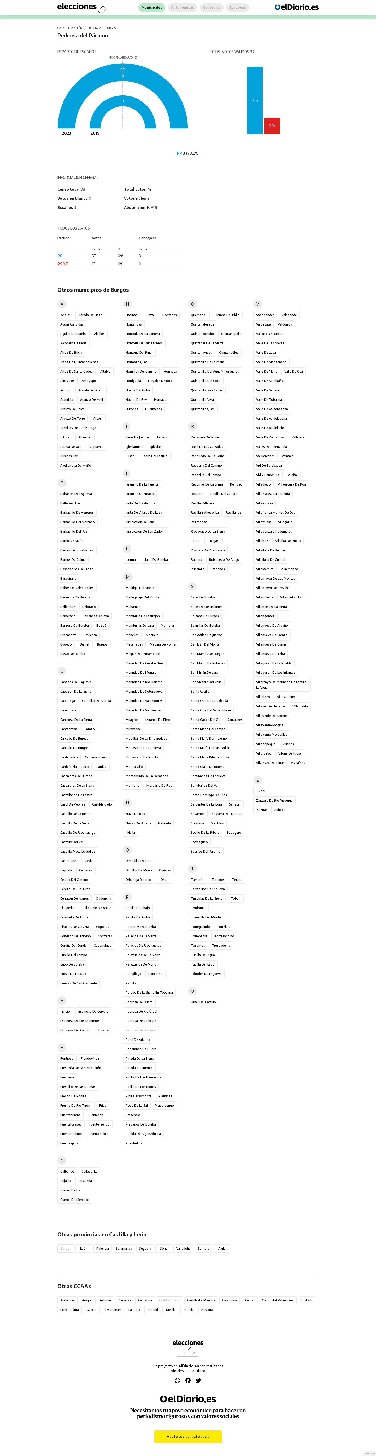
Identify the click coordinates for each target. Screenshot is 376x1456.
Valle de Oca (293, 371)
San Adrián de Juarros (206, 635)
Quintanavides (201, 353)
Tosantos (198, 945)
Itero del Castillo (156, 456)
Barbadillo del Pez (73, 531)
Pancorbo (155, 974)
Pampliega (133, 974)
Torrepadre (199, 936)
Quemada (198, 315)
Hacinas (131, 315)
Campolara (68, 710)
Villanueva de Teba (270, 654)
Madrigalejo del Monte (142, 597)
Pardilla (131, 983)
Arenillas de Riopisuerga (78, 428)
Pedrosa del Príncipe (141, 1021)
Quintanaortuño (202, 334)
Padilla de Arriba (138, 917)
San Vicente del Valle (206, 682)
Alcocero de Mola (73, 343)
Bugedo (66, 644)
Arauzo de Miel (91, 400)
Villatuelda (300, 706)
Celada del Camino (74, 880)
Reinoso (236, 484)
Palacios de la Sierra (141, 936)
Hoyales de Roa (160, 381)
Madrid (153, 1310)
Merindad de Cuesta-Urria (145, 663)
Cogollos (102, 927)
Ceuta (249, 1300)
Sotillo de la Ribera (205, 833)
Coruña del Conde (73, 945)
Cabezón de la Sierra (76, 691)
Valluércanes (265, 456)
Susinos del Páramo (206, 851)
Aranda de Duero (91, 390)
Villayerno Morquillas (271, 734)
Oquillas (165, 870)
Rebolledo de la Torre (207, 456)
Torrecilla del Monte (206, 917)
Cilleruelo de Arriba (74, 917)
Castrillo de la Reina (75, 814)
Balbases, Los (70, 503)
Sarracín (235, 804)
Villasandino (286, 697)
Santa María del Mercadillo (210, 748)
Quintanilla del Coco (206, 381)
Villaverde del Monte (271, 716)
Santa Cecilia (200, 691)
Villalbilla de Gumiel (270, 560)
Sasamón (198, 814)
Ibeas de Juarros (137, 437)
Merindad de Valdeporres (144, 701)
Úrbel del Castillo (203, 1002)
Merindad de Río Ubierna (144, 682)
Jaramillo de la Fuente (142, 484)
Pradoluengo (164, 1105)
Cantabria (145, 1300)
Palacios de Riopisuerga (143, 945)
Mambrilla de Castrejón (143, 616)
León (83, 1249)
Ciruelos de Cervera (74, 927)
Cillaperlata (68, 908)
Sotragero (234, 833)
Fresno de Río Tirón (75, 1105)
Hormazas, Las (137, 362)
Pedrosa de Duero (139, 1002)
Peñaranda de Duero (141, 1049)
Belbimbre (67, 607)
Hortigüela (133, 381)
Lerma (131, 560)
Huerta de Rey (136, 400)
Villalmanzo (289, 569)
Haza (150, 315)
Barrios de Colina (73, 560)
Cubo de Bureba (72, 964)
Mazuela (152, 635)
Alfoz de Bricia (71, 353)
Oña (164, 880)
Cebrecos (86, 870)
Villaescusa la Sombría (273, 494)
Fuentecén (95, 1115)
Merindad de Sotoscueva (144, 691)
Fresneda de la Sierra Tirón (80, 1068)
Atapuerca (96, 447)
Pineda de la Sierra (140, 1058)
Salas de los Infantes (206, 607)
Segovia (145, 1249)
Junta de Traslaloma (140, 503)
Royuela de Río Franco (208, 550)
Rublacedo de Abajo (224, 560)
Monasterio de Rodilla (142, 757)
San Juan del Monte (205, 644)
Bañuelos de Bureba (75, 597)
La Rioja (134, 1310)
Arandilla (66, 400)
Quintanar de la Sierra (207, 343)
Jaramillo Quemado (140, 494)
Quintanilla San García (207, 390)
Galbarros (67, 1171)
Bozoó (101, 625)
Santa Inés (235, 720)
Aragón (87, 1300)
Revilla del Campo (223, 494)
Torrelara (224, 927)
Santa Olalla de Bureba (208, 767)
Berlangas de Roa (96, 616)
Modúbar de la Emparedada (146, 738)
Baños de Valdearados (77, 588)
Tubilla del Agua (203, 955)
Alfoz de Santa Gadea (76, 371)
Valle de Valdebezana (272, 409)
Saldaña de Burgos (205, 616)
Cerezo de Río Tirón (75, 889)
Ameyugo (89, 381)
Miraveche (133, 729)
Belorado (89, 607)
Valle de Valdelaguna (271, 418)
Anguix (66, 390)
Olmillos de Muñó (139, 870)
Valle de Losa (266, 353)
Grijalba (65, 1181)
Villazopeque (265, 744)
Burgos (102, 644)
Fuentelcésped (71, 1124)
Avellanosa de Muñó (75, 465)
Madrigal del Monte (140, 588)
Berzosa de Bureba (74, 625)
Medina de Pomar (163, 644)
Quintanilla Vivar (203, 400)
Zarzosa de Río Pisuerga (274, 800)
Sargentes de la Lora (206, 804)
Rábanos (218, 569)
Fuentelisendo (99, 1124)
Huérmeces (153, 409)
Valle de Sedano (268, 390)
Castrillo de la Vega (75, 823)
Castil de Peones (72, 804)
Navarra (207, 1310)
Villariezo (263, 697)
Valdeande (289, 315)
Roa (196, 541)
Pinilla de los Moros (141, 1087)
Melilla (171, 1310)
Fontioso (67, 1058)
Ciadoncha (103, 898)
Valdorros (285, 324)
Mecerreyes (134, 644)
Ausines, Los (69, 456)
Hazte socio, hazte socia (188, 1436)
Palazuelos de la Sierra (143, 955)
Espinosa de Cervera (93, 1011)
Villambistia (264, 597)
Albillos (99, 334)
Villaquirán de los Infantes (275, 673)
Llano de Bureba (156, 560)
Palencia (102, 1249)
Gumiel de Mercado (74, 1200)
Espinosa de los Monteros (80, 1021)
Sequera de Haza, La (227, 814)
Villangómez (265, 616)
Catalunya (229, 1300)
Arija (66, 437)
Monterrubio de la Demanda (147, 776)
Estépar (103, 1030)
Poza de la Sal (137, 1105)
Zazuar (261, 810)
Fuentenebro (99, 1134)
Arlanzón (85, 437)
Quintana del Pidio (226, 315)
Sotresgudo (199, 842)
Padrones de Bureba (141, 927)
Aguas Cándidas (72, 324)
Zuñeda (279, 810)
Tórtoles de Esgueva (206, 974)
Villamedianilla (291, 597)
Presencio (133, 1115)
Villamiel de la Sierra (271, 607)
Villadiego (263, 484)
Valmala (287, 456)
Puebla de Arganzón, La (143, 1134)
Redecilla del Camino (206, 465)
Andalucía (67, 1300)
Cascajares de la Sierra (77, 785)
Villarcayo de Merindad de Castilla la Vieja (281, 684)
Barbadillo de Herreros (77, 513)
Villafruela (263, 522)
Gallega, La (89, 1171)
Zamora (203, 1249)
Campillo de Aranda (96, 701)
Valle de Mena (266, 371)
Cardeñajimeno (96, 757)
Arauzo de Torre (72, 418)
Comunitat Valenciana (278, 1300)
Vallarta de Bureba (269, 334)
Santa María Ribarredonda (210, 757)
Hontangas (134, 324)
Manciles (132, 635)
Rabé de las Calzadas (207, 447)
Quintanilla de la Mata (207, 362)
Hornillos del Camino (141, 371)
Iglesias (155, 447)
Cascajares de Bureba (76, 776)
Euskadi (306, 1300)
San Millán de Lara (204, 673)
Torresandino (224, 936)
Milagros (132, 720)
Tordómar (198, 908)
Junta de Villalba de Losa (144, 513)
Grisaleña (85, 1181)
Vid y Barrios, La (268, 475)
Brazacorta (68, 635)
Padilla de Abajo (138, 908)
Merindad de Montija (141, 673)
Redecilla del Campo (206, 475)
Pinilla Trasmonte (138, 1096)
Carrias (101, 767)
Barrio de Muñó (72, 541)
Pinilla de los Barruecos (143, 1077)
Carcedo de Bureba (74, 738)
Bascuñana (68, 578)
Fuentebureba (70, 1115)
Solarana (197, 823)
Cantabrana (68, 729)
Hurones (132, 409)
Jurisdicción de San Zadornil (146, 531)
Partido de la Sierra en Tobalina (149, 993)
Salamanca (124, 1249)
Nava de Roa (135, 814)
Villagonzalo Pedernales (274, 531)
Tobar (235, 898)
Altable (105, 371)
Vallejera (298, 437)
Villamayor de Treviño (272, 588)
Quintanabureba (202, 324)
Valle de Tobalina (269, 400)
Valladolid (183, 1249)
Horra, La (170, 371)
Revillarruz (234, 513)
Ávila (222, 1249)
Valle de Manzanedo (271, 362)
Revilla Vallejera (202, 503)
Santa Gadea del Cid (205, 720)
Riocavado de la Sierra (208, 531)
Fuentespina (69, 1143)
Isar (131, 456)
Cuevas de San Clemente (78, 983)
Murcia (189, 1310)
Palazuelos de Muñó (141, 964)
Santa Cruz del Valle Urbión (211, 710)
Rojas (214, 541)
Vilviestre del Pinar (270, 763)
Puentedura (134, 1143)
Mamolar (167, 625)
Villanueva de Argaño (272, 625)
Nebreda (164, 823)
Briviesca (90, 635)
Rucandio (198, 569)
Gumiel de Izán (71, 1190)
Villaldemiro (265, 569)
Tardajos (218, 880)
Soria (164, 1249)
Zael (261, 791)
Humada (160, 400)
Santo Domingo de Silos (209, 795)
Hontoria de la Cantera (143, 334)
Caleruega (67, 701)
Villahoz (262, 541)
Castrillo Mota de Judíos (77, 851)
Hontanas (169, 315)
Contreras (105, 936)
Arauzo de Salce (72, 409)
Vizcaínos (298, 763)
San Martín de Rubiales (208, 663)
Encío (66, 1011)
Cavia (89, 861)
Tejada (237, 880)
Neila (131, 833)
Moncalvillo (134, 767)
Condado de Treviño (75, 936)
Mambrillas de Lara (140, 625)
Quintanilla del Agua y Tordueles (215, 371)
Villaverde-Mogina (270, 725)
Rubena (196, 560)
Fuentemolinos (71, 1134)
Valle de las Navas (270, 343)
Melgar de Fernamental (143, 654)
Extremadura (69, 1310)
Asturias (105, 1300)
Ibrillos (162, 437)
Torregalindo (200, 927)
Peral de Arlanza (138, 1040)
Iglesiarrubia (134, 447)
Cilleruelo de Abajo (97, 908)
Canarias (125, 1300)
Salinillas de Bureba (205, 625)
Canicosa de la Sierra (76, 720)
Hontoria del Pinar (139, 353)
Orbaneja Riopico (138, 880)
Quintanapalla (231, 334)
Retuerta (197, 494)
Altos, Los (67, 381)
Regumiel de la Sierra (207, 484)
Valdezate (263, 324)
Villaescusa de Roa (292, 484)
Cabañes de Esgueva (75, 682)
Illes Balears (112, 1310)
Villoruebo (263, 753)
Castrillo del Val (71, 842)
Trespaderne (221, 945)
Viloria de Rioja (289, 753)
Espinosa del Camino (75, 1030)
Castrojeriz (68, 861)
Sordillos (217, 823)
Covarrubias (102, 945)
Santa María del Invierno (209, 738)
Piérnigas (165, 1096)
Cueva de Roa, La (73, 974)
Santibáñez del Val (204, 785)
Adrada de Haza (90, 315)
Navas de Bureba (138, 823)
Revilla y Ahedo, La (205, 513)
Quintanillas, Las (203, 409)
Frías (102, 1105)
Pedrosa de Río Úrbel (141, 1011)
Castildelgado (102, 804)
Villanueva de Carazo (272, 635)
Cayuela (66, 870)
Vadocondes (265, 315)
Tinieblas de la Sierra (207, 898)
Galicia (91, 1310)
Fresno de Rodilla (73, 1096)
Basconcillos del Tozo (76, 569)
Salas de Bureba (203, 597)
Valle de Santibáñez (270, 381)
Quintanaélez (229, 353)
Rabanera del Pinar (205, 437)
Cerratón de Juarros (74, 898)
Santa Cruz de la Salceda (209, 701)
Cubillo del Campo (73, 955)
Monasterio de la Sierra (143, 748)
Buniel (84, 644)
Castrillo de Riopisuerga (77, 833)
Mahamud (133, 607)
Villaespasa (264, 503)
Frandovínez (90, 1058)
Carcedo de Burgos (74, 748)
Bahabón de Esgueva (76, 494)
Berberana (67, 616)
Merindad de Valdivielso (143, 710)
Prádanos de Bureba (141, 1124)
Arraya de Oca (70, 447)
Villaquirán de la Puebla (274, 663)
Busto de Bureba (72, 654)
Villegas (288, 744)
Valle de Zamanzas (270, 437)
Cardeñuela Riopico (74, 767)
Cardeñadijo (69, 757)
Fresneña (67, 1077)
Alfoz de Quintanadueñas (79, 362)
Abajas (66, 315)
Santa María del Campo (208, 729)
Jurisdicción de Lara (140, 522)
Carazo (89, 729)
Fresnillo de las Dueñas (78, 1087)
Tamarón (197, 880)
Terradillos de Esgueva (208, 889)
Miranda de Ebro (157, 720)
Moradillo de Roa (159, 785)
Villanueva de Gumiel (271, 644)
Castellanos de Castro (76, 795)
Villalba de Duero (288, 541)
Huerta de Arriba (138, 390)
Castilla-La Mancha (201, 1300)
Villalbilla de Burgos (270, 550)
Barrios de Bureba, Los (77, 550)
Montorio (132, 785)
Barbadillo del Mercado (77, 522)
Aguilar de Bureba (73, 334)
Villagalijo (285, 522)
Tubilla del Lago (203, 964)
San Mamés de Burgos (207, 654)
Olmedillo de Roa (138, 861)
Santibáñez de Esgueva (208, 776)
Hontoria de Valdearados (144, 343)
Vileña (292, 475)
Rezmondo (199, 522)
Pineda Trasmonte (139, 1068)
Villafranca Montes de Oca (275, 513)
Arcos (97, 418)
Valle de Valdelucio (270, 428)
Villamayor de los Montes (275, 578)
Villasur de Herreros (270, 706)
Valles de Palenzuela (271, 447)
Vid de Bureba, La (269, 465)
